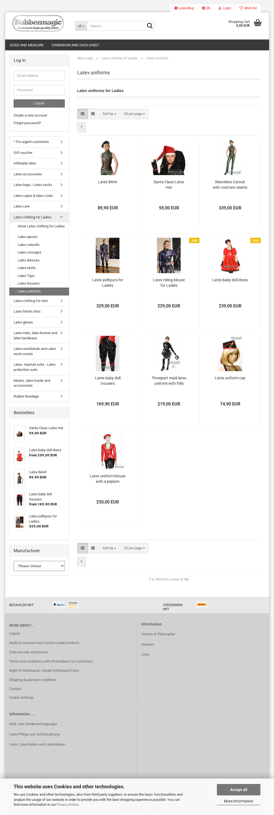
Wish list (248, 8)
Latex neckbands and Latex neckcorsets (35, 351)
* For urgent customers (31, 142)
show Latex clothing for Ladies (41, 226)
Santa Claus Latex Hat (168, 185)
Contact (15, 689)
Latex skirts (27, 268)
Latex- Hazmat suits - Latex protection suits (35, 367)
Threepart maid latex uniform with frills (169, 381)
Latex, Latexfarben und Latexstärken (37, 744)
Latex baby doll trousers (108, 381)
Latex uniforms (29, 291)
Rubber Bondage (26, 396)
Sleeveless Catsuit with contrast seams (230, 185)
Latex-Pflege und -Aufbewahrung (34, 734)
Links (145, 654)
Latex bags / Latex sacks (33, 185)
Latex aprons (28, 237)
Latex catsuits (28, 245)
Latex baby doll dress (230, 280)
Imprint (14, 633)
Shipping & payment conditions (33, 680)
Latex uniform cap (230, 378)
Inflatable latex (25, 163)
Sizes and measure (27, 45)
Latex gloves (23, 322)
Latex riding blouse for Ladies (169, 283)
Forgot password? (27, 123)
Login (224, 8)
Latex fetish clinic (27, 311)
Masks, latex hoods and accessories (32, 383)
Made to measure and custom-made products (44, 643)
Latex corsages (29, 252)
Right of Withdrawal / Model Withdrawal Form (44, 671)
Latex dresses (28, 260)
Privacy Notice (68, 804)
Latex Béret (107, 182)
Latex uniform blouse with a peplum (107, 479)
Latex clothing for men (31, 301)
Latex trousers (29, 283)
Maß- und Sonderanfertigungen (33, 724)
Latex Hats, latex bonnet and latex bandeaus (35, 335)
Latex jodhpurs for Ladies (107, 283)
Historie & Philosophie (158, 634)
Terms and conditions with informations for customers (51, 661)
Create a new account (30, 115)
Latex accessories (28, 174)
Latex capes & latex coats (33, 196)
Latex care (22, 206)
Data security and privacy (28, 652)
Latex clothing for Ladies (32, 217)
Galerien (147, 644)
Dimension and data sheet (75, 45)
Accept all (238, 789)
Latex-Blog (184, 8)
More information (238, 801)
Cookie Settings (21, 697)
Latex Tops (26, 276)
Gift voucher (23, 153)
